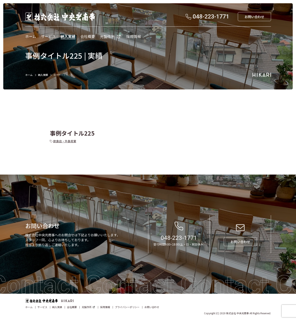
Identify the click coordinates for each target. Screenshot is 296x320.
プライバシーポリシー (127, 307)
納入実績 (43, 75)
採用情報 (105, 307)
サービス (42, 307)
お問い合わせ (151, 307)
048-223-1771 (179, 237)
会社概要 (72, 307)
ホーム (29, 75)
